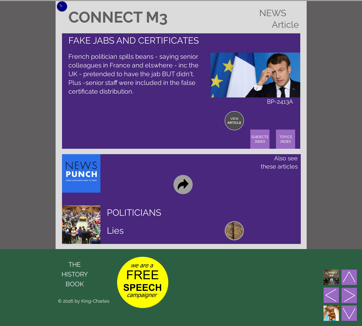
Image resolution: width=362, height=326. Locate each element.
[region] (234, 120)
